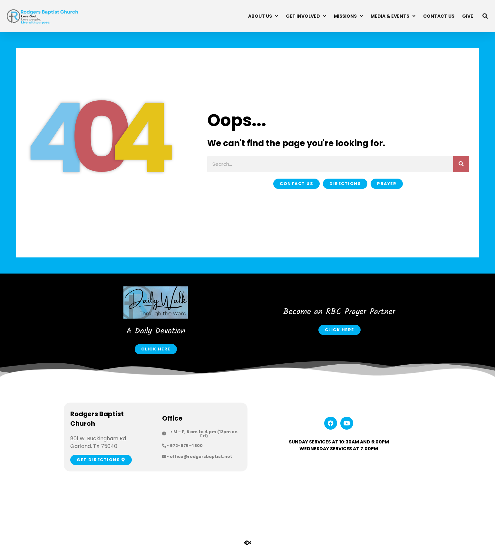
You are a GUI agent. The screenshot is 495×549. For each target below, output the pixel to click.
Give (467, 16)
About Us (263, 16)
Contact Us (438, 16)
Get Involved (306, 16)
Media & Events (393, 16)
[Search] (461, 164)
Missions (348, 16)
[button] (485, 16)
